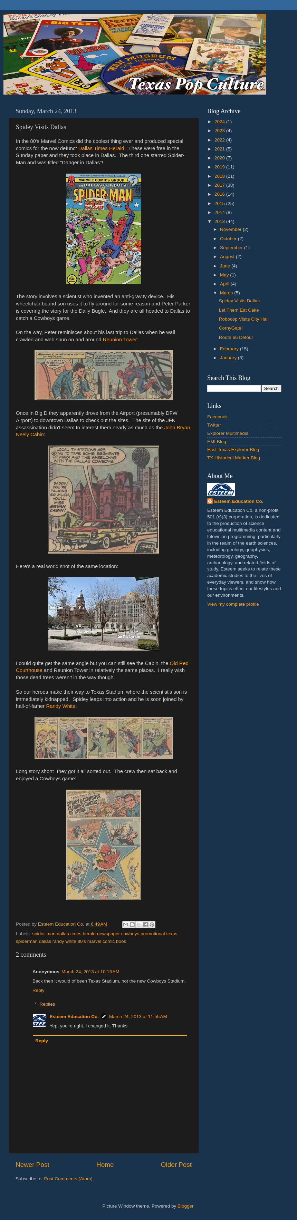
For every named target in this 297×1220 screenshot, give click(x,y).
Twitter (214, 425)
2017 (220, 185)
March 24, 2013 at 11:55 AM (138, 1016)
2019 (220, 166)
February (230, 348)
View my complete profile (233, 604)
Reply (38, 990)
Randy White (60, 706)
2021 (220, 149)
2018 (220, 176)
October (229, 238)
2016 (220, 194)
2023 (220, 130)
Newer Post (32, 1164)
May (225, 274)
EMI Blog (216, 441)
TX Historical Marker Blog (233, 457)
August (228, 256)
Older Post (176, 1164)
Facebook (217, 416)
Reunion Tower (120, 339)
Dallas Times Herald (101, 148)
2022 (220, 140)
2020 (220, 157)
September (232, 247)
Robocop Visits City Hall (244, 319)
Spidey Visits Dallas (239, 300)
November (231, 229)
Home (105, 1164)
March (227, 292)
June (225, 266)
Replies (47, 1004)
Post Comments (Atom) (68, 1178)
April (225, 283)
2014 (220, 212)
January (229, 357)
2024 (220, 121)
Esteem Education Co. (74, 1016)
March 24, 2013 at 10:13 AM (90, 971)
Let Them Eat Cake (239, 310)
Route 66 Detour (236, 337)
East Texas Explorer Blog (233, 449)
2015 (220, 203)
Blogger (185, 1206)
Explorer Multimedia (227, 433)
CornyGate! (231, 328)
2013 (220, 221)
